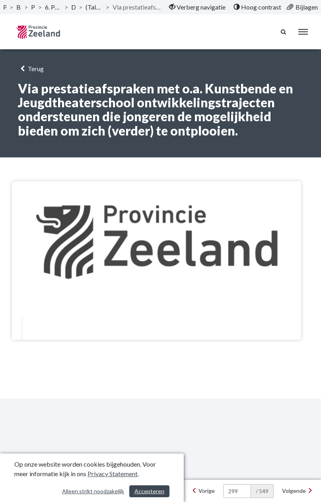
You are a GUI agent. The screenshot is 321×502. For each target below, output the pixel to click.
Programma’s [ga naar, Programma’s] (33, 7)
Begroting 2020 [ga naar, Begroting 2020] (18, 7)
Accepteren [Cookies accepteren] (149, 491)
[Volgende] (297, 491)
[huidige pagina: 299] (237, 491)
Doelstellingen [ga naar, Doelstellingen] (73, 7)
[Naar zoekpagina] (283, 31)
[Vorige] (203, 491)
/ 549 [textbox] (262, 491)
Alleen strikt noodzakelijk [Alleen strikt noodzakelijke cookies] (93, 491)
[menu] (303, 32)
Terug (31, 68)
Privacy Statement (113, 473)
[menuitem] (197, 7)
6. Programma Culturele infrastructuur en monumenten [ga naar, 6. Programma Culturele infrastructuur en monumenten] (53, 7)
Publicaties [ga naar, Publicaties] (4, 7)
